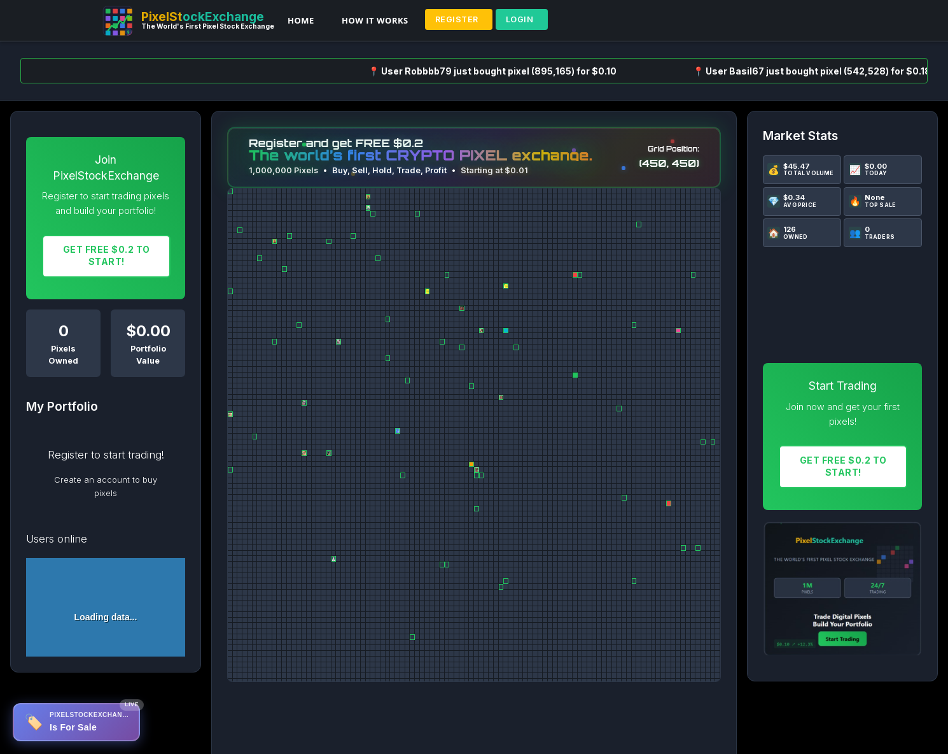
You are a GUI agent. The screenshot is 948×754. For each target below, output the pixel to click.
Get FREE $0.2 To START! (106, 255)
